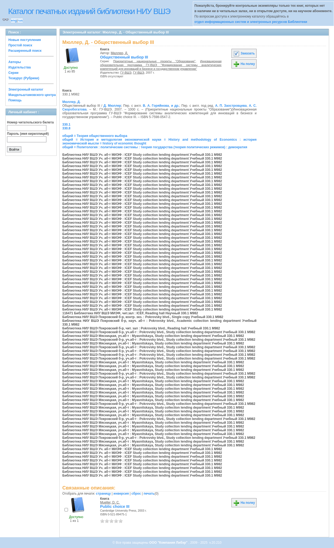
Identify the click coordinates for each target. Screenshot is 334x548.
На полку (244, 64)
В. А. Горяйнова (156, 106)
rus (20, 20)
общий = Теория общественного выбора (94, 136)
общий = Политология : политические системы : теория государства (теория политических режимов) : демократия (154, 147)
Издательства (19, 67)
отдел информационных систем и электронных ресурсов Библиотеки (251, 22)
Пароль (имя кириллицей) (28, 134)
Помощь (15, 100)
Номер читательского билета (30, 122)
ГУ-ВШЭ (125, 72)
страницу (103, 493)
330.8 (66, 128)
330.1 (66, 124)
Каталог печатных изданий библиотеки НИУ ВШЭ (89, 11)
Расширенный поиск (25, 51)
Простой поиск (20, 45)
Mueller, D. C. (110, 502)
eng (14, 20)
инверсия (121, 493)
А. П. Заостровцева (231, 106)
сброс (136, 493)
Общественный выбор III (124, 57)
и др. (175, 106)
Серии (13, 73)
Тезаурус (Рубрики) (23, 78)
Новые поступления (24, 40)
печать (149, 493)
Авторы (14, 62)
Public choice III (114, 506)
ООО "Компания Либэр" (168, 542)
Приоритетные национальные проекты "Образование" (154, 61)
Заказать (244, 53)
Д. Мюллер (112, 106)
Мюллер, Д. (119, 53)
